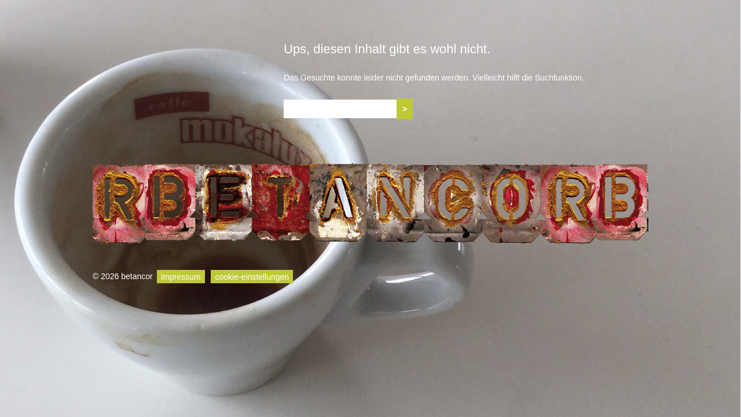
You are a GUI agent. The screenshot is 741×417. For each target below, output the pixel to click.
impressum (180, 276)
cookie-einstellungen (252, 276)
